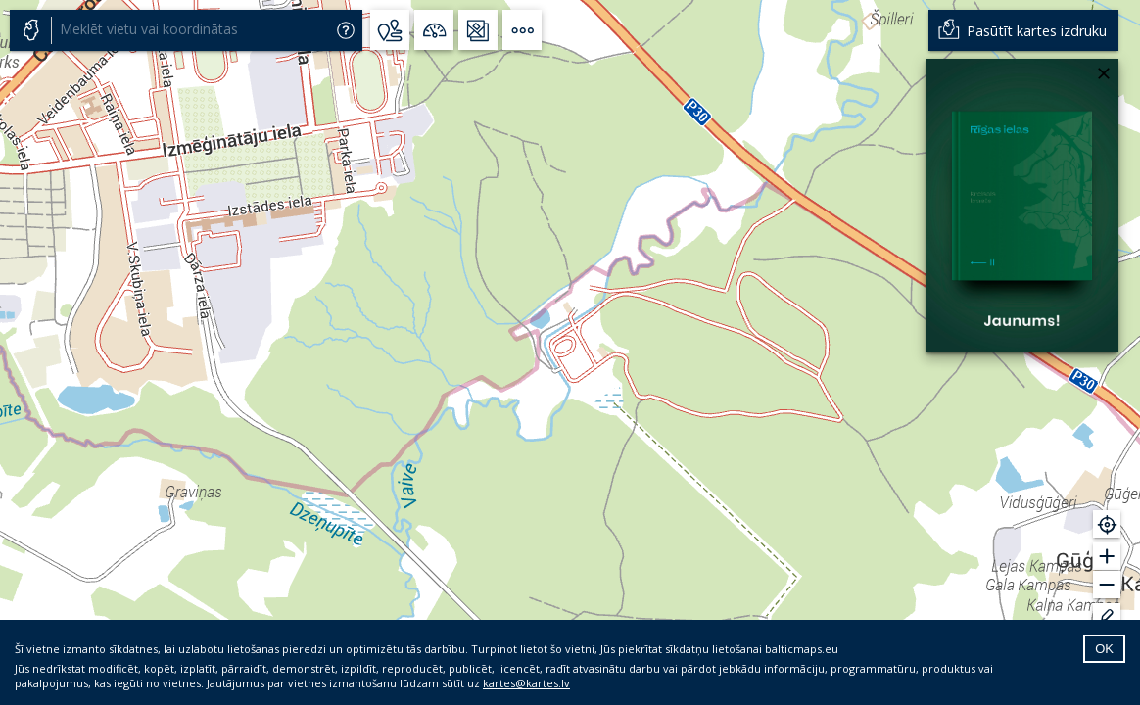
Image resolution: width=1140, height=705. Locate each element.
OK (1104, 648)
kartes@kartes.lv (526, 683)
